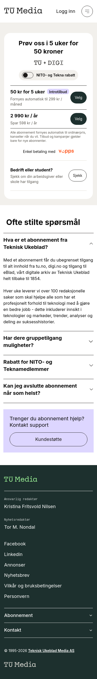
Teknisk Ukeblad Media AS (51, 650)
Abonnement (48, 615)
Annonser (14, 565)
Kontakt (48, 630)
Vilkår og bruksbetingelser (33, 585)
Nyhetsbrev (16, 575)
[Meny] (87, 11)
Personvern (16, 596)
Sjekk (77, 175)
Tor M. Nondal (19, 527)
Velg (78, 97)
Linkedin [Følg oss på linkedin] (13, 554)
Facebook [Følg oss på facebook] (15, 543)
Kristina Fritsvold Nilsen (30, 506)
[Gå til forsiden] (20, 479)
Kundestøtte (48, 439)
